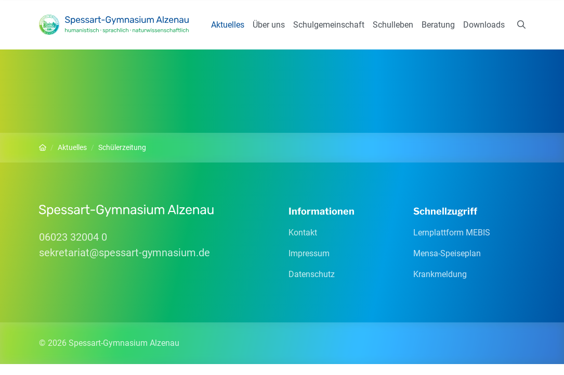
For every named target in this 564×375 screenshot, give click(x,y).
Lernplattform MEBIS (451, 233)
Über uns (269, 25)
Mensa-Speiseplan (447, 253)
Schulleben (393, 25)
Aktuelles (227, 25)
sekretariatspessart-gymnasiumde (124, 252)
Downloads (484, 25)
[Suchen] (521, 25)
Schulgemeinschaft (328, 25)
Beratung (438, 25)
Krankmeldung (440, 274)
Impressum (309, 253)
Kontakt (302, 233)
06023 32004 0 (73, 237)
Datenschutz (311, 274)
